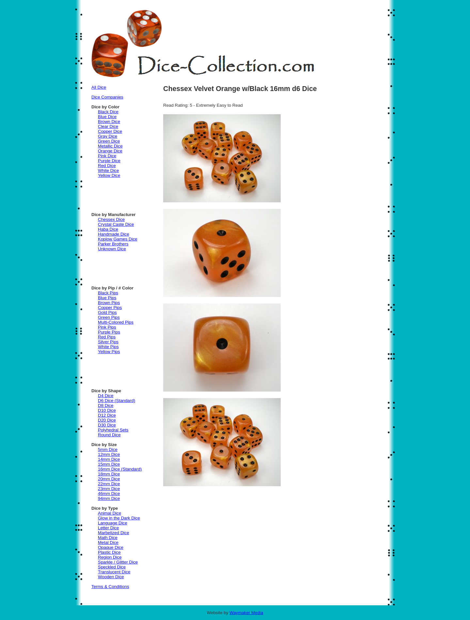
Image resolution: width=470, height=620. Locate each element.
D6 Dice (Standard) (116, 400)
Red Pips (107, 336)
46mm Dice (109, 493)
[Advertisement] (130, 192)
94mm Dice (109, 498)
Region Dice (110, 557)
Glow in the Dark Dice (119, 518)
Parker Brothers (113, 243)
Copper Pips (110, 307)
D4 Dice (105, 395)
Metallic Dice (110, 146)
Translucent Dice (114, 571)
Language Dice (112, 522)
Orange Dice (110, 150)
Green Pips (109, 317)
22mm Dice (109, 483)
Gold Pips (107, 312)
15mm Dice (109, 464)
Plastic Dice (109, 552)
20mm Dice (109, 478)
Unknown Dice (112, 248)
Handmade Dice (113, 234)
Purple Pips (109, 332)
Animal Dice (109, 513)
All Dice (98, 87)
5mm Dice (108, 449)
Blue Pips (107, 297)
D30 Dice (107, 425)
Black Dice (108, 111)
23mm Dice (109, 488)
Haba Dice (108, 229)
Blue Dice (107, 116)
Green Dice (109, 141)
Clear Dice (108, 126)
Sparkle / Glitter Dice (118, 562)
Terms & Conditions (110, 586)
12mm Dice (109, 454)
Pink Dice (107, 155)
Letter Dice (108, 527)
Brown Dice (109, 121)
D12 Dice (107, 415)
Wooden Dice (111, 576)
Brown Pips (109, 302)
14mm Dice (109, 459)
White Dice (108, 170)
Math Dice (108, 537)
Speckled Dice (112, 567)
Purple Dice (109, 160)
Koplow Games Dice (117, 239)
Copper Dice (110, 131)
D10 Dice (107, 410)
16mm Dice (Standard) (120, 469)
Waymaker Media (246, 612)
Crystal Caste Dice (116, 224)
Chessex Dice (111, 219)
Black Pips (108, 292)
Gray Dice (107, 136)
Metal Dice (108, 542)
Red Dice (107, 165)
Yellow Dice (109, 175)
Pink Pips (107, 327)
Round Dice (109, 434)
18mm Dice (109, 474)
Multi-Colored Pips (115, 322)
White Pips (108, 346)
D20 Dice (107, 420)
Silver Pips (108, 341)
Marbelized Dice (113, 532)
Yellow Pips (109, 351)
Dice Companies (107, 97)
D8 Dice (105, 405)
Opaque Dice (110, 547)
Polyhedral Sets (113, 429)
